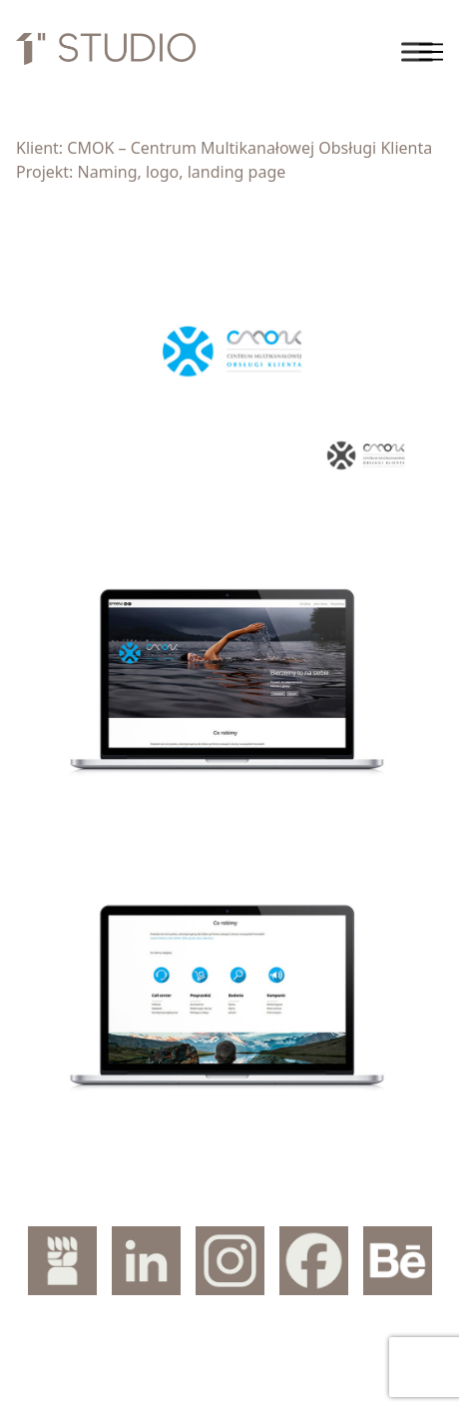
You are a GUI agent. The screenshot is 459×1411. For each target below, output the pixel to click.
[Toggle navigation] (431, 52)
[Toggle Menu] (417, 51)
